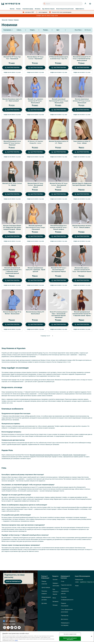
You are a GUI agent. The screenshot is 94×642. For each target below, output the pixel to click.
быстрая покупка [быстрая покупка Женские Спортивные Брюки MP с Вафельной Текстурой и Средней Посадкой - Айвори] (12, 236)
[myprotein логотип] (11, 3)
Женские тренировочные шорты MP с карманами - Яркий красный (35, 269)
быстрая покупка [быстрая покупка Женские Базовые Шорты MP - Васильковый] (35, 324)
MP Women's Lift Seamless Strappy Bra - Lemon (35, 142)
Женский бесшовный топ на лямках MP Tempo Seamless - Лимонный (12, 143)
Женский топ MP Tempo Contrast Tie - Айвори (12, 184)
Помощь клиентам (44, 583)
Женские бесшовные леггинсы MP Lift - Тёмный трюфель (81, 226)
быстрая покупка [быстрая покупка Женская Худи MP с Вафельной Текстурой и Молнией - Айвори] (81, 194)
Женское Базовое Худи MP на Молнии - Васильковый (12, 312)
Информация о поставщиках (65, 624)
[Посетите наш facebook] (8, 627)
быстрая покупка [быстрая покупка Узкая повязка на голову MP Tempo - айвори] (81, 152)
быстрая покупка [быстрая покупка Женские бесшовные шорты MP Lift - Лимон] (58, 152)
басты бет (4, 20)
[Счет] (85, 4)
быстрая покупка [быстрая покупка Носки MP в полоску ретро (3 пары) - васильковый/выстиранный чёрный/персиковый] (58, 324)
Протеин (12, 8)
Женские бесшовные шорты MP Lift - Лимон (58, 142)
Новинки (16, 20)
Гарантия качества (66, 585)
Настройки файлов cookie (11, 617)
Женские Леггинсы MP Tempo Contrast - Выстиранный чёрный (59, 185)
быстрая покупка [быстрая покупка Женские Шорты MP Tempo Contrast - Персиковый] (35, 67)
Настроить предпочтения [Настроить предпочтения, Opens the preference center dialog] (70, 634)
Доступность (64, 619)
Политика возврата (44, 592)
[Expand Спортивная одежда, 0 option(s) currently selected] (35, 30)
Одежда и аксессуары (56, 584)
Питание (18, 8)
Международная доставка (46, 598)
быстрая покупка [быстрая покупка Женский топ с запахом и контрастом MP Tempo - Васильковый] (35, 110)
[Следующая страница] (52, 336)
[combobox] (63, 3)
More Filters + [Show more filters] (78, 30)
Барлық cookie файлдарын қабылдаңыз (70, 638)
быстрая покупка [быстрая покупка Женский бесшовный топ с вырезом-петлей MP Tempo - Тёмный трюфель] (58, 236)
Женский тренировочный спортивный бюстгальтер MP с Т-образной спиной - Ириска (81, 313)
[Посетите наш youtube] (15, 627)
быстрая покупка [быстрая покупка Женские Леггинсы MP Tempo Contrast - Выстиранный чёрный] (58, 194)
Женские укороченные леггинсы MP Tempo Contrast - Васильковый (82, 100)
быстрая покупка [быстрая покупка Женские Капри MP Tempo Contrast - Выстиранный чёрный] (35, 194)
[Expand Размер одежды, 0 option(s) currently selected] (48, 30)
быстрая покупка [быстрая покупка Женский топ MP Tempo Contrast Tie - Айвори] (12, 194)
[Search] (44, 3)
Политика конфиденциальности (67, 598)
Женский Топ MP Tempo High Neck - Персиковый (12, 57)
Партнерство (64, 615)
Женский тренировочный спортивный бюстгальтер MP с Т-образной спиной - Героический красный (12, 270)
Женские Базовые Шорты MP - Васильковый (35, 312)
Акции (77, 585)
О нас (62, 581)
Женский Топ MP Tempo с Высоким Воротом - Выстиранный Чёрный (58, 269)
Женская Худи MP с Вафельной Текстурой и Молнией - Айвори (81, 184)
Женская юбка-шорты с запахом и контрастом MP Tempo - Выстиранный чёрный (81, 269)
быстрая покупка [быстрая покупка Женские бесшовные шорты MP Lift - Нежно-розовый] (12, 110)
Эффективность (79, 8)
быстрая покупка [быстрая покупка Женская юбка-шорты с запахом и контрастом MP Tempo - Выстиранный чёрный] (81, 280)
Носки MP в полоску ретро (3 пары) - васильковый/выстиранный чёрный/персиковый (58, 314)
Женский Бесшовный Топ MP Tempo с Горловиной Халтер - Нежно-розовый (82, 58)
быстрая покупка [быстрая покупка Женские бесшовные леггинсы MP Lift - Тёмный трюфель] (81, 236)
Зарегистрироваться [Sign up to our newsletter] (13, 581)
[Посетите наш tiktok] (11, 627)
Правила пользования (64, 605)
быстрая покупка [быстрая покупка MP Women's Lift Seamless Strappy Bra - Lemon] (35, 152)
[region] (47, 636)
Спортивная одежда (27, 8)
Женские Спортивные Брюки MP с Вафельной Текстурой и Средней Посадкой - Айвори (12, 227)
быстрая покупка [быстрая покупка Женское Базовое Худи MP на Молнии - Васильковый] (12, 324)
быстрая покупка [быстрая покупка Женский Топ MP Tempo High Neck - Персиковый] (12, 67)
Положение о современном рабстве (65, 591)
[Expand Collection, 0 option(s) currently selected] (21, 30)
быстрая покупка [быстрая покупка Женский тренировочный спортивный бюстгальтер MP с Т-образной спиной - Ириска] (81, 324)
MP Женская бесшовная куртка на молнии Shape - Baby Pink (58, 57)
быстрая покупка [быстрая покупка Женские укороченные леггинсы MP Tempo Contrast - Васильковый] (81, 110)
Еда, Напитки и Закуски (48, 8)
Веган (54, 598)
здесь (16, 640)
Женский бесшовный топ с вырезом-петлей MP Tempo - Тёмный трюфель (58, 227)
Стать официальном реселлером (67, 611)
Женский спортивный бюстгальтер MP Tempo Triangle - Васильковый (58, 100)
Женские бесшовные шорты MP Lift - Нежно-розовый (12, 100)
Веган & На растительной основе (65, 8)
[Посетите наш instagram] (4, 627)
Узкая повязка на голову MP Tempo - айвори (81, 142)
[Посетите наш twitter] (19, 627)
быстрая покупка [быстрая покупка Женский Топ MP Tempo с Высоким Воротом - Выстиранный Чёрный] (58, 280)
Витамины (37, 8)
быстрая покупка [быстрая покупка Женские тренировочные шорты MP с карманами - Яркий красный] (35, 280)
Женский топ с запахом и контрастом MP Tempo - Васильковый (35, 100)
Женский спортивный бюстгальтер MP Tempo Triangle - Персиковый (35, 227)
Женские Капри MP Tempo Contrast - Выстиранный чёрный (35, 185)
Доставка (44, 603)
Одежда (10, 20)
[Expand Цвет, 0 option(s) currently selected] (61, 30)
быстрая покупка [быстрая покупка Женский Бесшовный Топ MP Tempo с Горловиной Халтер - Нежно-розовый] (81, 67)
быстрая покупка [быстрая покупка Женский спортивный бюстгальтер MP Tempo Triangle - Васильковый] (58, 110)
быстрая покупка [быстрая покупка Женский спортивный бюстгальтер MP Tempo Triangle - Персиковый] (35, 236)
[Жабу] (91, 636)
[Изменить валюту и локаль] (19, 621)
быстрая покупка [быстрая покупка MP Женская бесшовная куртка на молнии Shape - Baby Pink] (58, 67)
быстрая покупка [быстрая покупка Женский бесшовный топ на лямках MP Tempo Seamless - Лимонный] (12, 152)
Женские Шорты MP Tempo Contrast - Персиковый (35, 57)
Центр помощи (46, 587)
